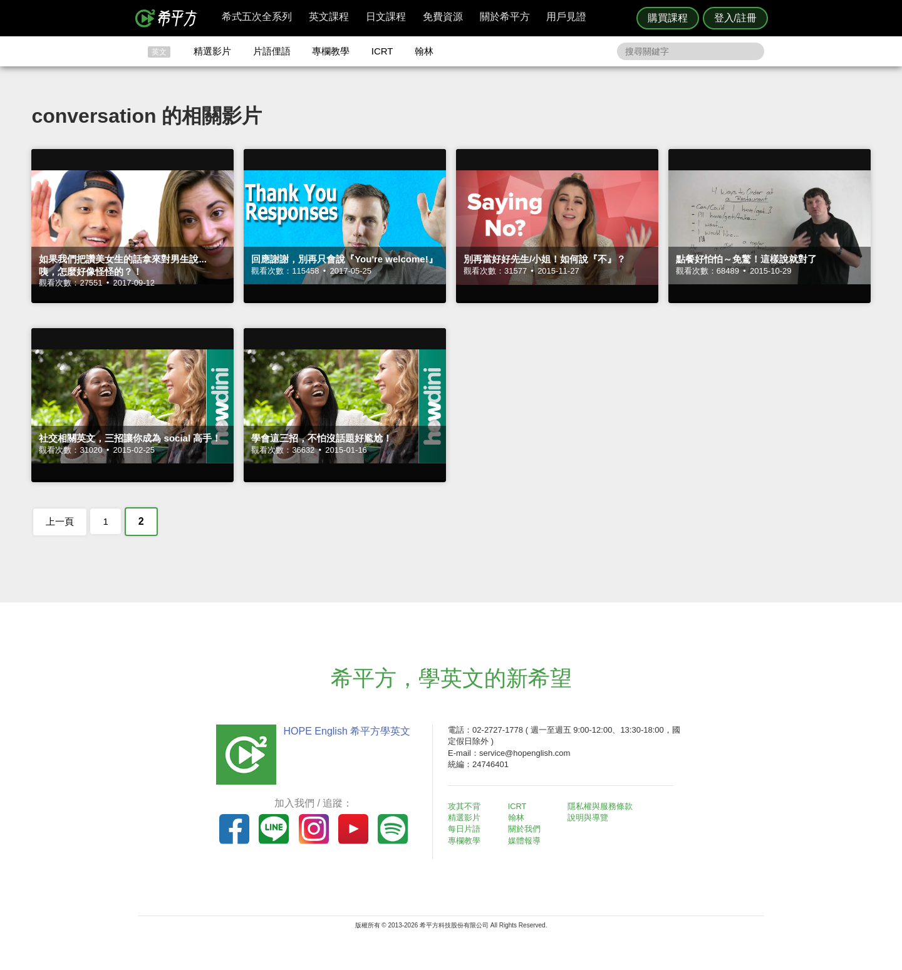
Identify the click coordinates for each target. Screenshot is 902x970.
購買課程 (668, 18)
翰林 (424, 51)
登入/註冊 (735, 18)
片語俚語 (272, 51)
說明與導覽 (589, 817)
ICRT (382, 51)
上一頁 (60, 521)
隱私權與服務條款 (602, 806)
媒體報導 (526, 840)
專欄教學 (331, 51)
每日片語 (466, 828)
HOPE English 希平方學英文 (344, 731)
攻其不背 (466, 806)
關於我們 (526, 828)
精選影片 (212, 51)
